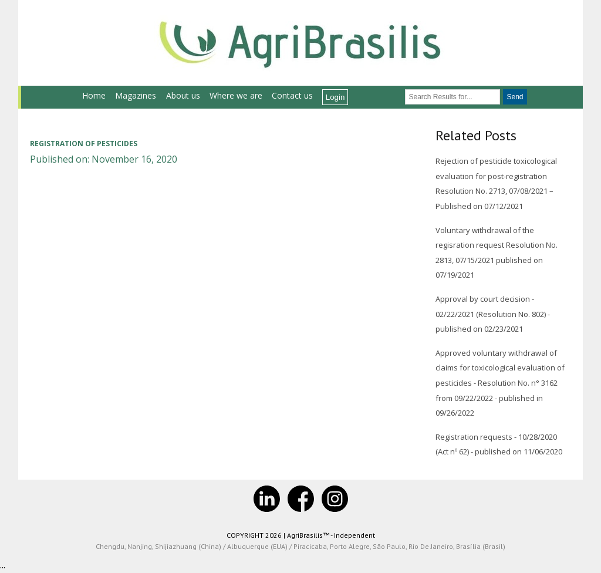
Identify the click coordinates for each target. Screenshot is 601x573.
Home (94, 95)
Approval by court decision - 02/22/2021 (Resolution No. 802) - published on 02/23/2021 (492, 314)
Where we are (236, 95)
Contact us (292, 95)
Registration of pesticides (83, 144)
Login (335, 97)
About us (183, 95)
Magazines (135, 95)
